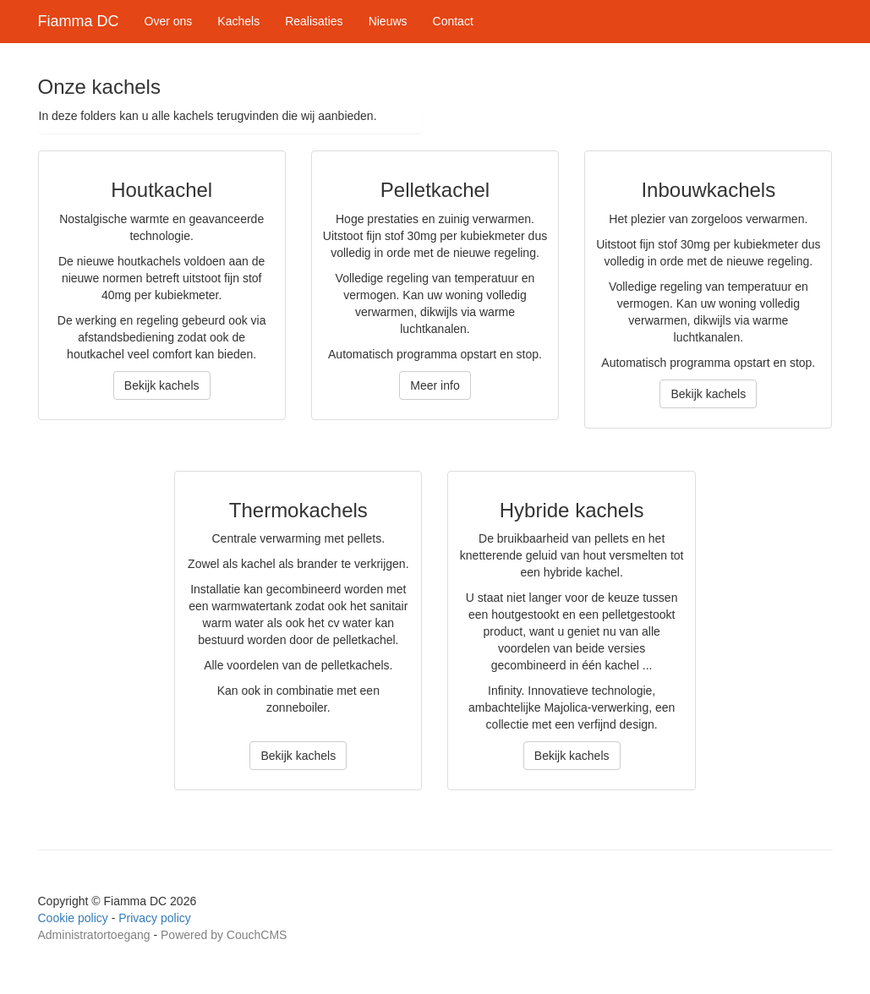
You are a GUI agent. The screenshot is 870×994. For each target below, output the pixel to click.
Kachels (238, 21)
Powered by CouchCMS (224, 935)
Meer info (434, 385)
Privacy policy (154, 918)
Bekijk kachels (162, 385)
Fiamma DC (78, 21)
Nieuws (388, 21)
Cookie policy (73, 918)
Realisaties (313, 21)
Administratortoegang (94, 935)
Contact (453, 21)
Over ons (169, 21)
